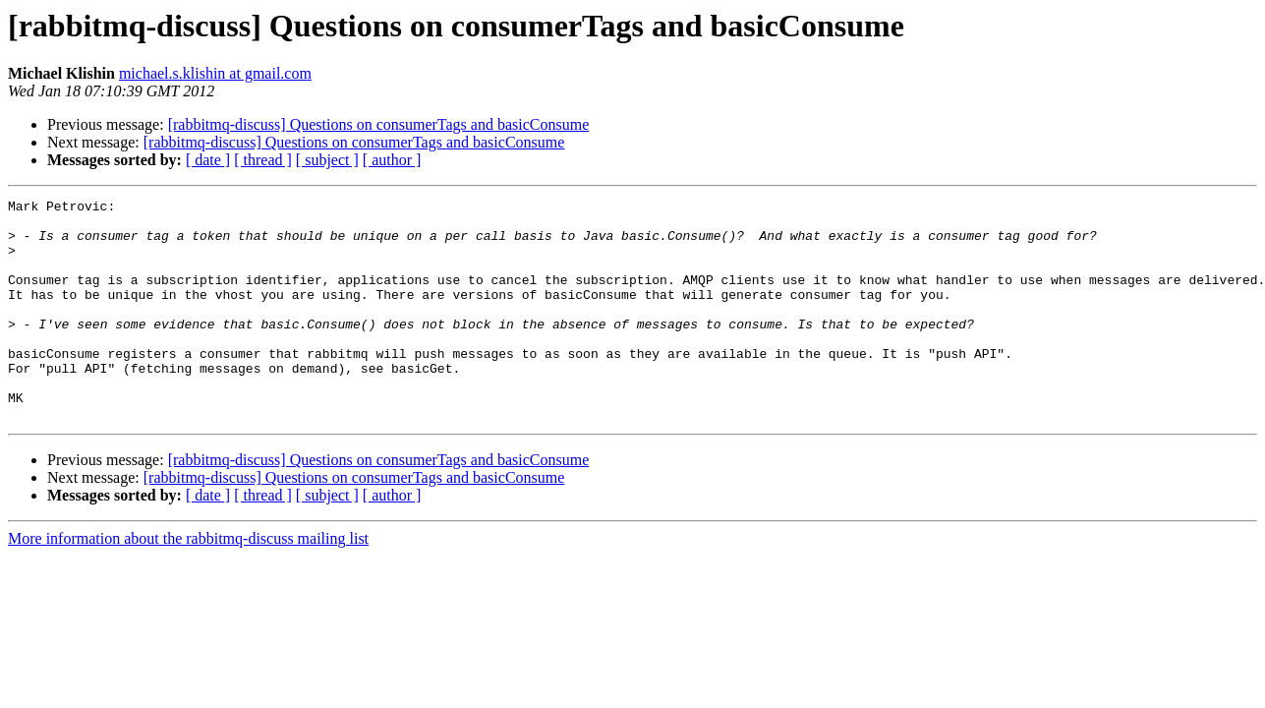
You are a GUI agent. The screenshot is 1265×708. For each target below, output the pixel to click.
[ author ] (392, 159)
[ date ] (208, 159)
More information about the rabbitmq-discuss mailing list (188, 582)
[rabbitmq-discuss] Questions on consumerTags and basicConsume (379, 124)
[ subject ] (327, 159)
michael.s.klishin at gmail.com (215, 73)
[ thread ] (263, 159)
